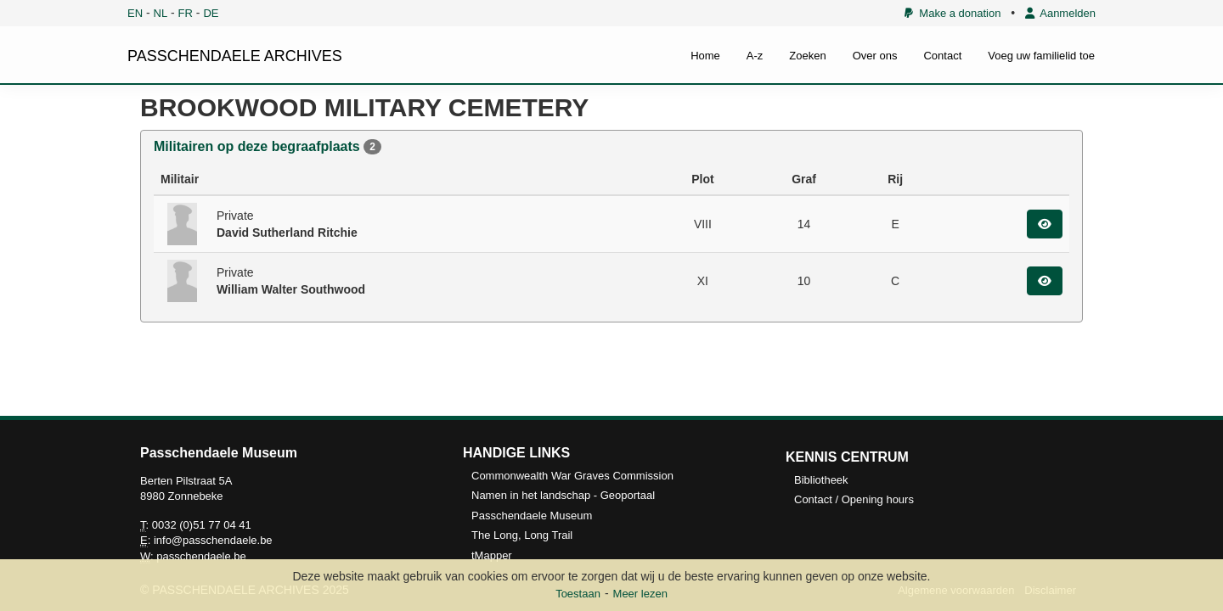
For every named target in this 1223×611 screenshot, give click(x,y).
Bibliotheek (821, 480)
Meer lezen (640, 593)
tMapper (491, 555)
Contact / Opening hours (854, 499)
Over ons (875, 55)
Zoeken (807, 55)
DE (210, 13)
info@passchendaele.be (213, 540)
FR (185, 13)
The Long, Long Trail (521, 535)
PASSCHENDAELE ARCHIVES (234, 56)
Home (705, 55)
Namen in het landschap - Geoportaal (563, 495)
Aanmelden (1060, 13)
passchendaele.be (201, 556)
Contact (942, 55)
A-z (755, 55)
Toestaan (577, 593)
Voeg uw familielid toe (1041, 55)
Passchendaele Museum (531, 515)
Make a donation (952, 13)
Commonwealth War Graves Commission (572, 475)
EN (135, 13)
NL (161, 13)
